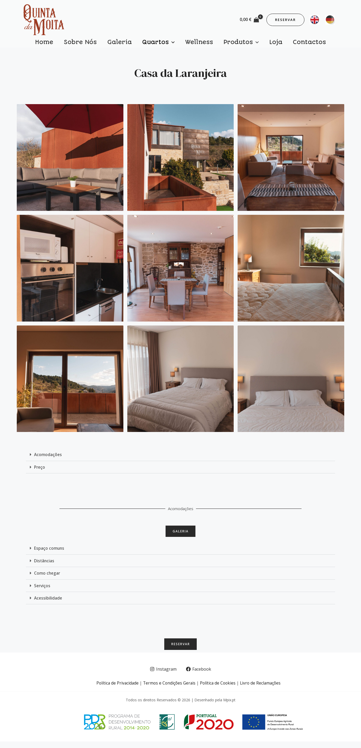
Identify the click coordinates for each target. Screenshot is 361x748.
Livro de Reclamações (262, 689)
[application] (174, 43)
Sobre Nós (93, 43)
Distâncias (44, 566)
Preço (40, 471)
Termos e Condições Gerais (168, 689)
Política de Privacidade (115, 689)
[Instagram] (163, 676)
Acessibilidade (48, 603)
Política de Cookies (218, 689)
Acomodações (48, 458)
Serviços (42, 591)
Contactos (291, 43)
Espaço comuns (49, 554)
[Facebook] (198, 676)
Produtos (233, 43)
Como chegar (47, 578)
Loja (262, 43)
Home (62, 43)
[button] (180, 458)
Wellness (196, 43)
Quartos (161, 43)
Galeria (127, 43)
